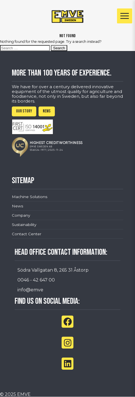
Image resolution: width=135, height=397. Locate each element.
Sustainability (24, 224)
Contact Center (26, 234)
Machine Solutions (29, 196)
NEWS (47, 111)
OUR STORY (24, 111)
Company (21, 215)
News (17, 206)
